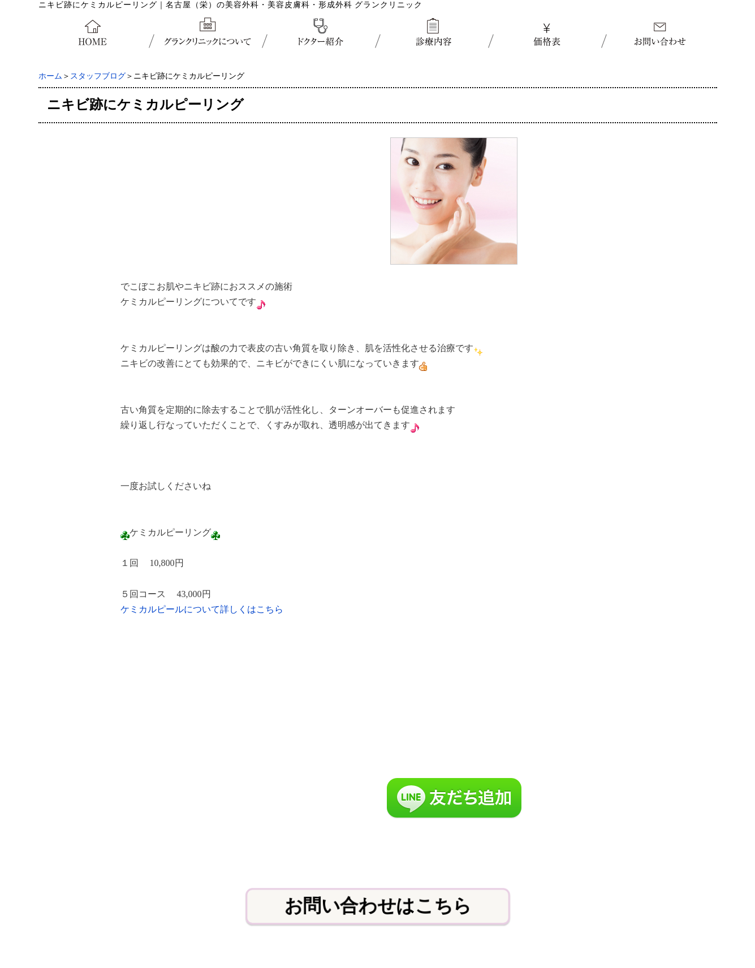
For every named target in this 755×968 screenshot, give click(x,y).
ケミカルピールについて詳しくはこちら (201, 609)
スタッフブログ (98, 76)
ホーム (50, 76)
